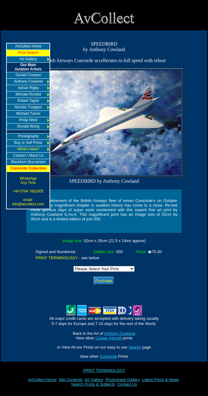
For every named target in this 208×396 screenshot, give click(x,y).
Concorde (108, 356)
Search (134, 347)
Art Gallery (93, 379)
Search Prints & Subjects (93, 384)
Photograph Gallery (123, 379)
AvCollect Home (42, 379)
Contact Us (127, 384)
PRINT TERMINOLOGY (104, 370)
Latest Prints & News (160, 379)
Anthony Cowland (119, 333)
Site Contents (71, 379)
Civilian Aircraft (108, 338)
